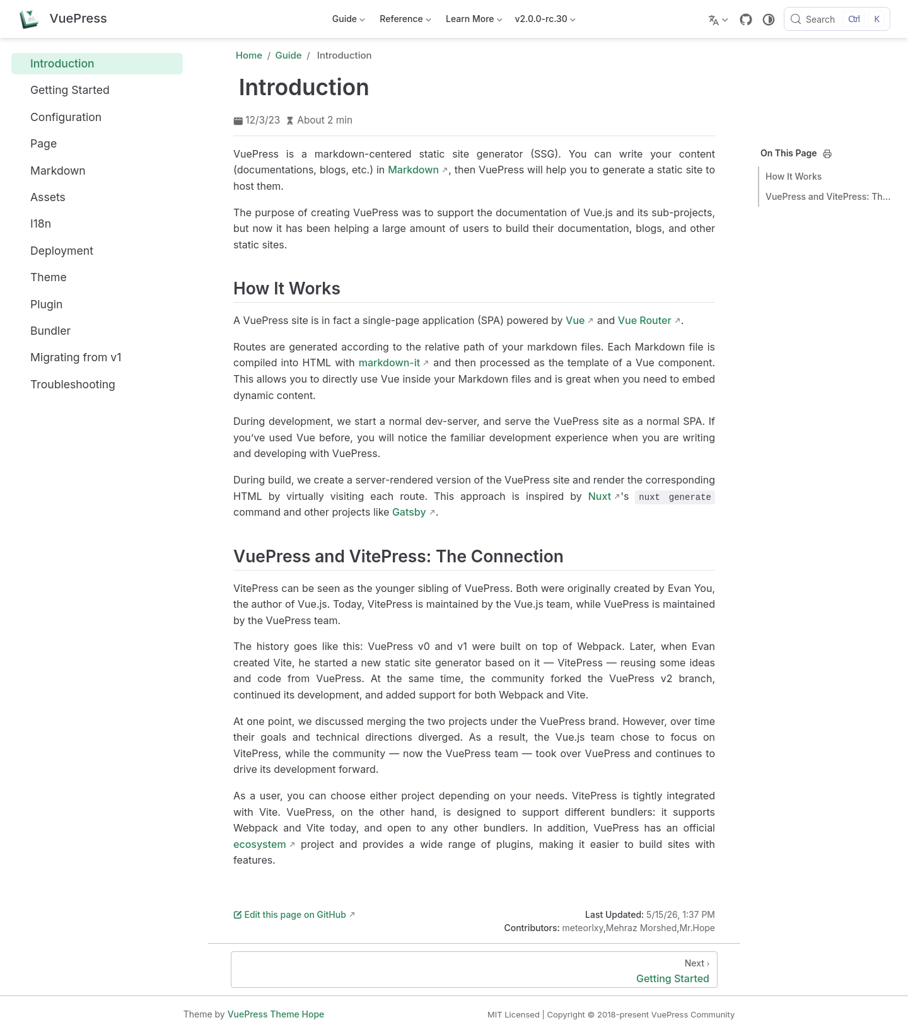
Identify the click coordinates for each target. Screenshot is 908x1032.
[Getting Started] (474, 969)
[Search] (837, 19)
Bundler (43, 330)
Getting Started (63, 89)
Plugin (39, 304)
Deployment (54, 250)
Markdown (51, 170)
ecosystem (259, 844)
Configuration (59, 117)
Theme (41, 277)
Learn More (473, 21)
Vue (575, 320)
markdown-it (389, 362)
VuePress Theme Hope (276, 1014)
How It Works (793, 176)
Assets (41, 197)
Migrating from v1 (68, 357)
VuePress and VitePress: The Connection (828, 196)
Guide (347, 21)
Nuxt (599, 496)
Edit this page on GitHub (289, 914)
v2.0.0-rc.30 (545, 21)
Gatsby (409, 512)
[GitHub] (746, 19)
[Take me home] (62, 19)
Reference (404, 21)
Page (36, 143)
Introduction (55, 63)
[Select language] (719, 19)
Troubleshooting (65, 384)
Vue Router (645, 320)
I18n (33, 223)
